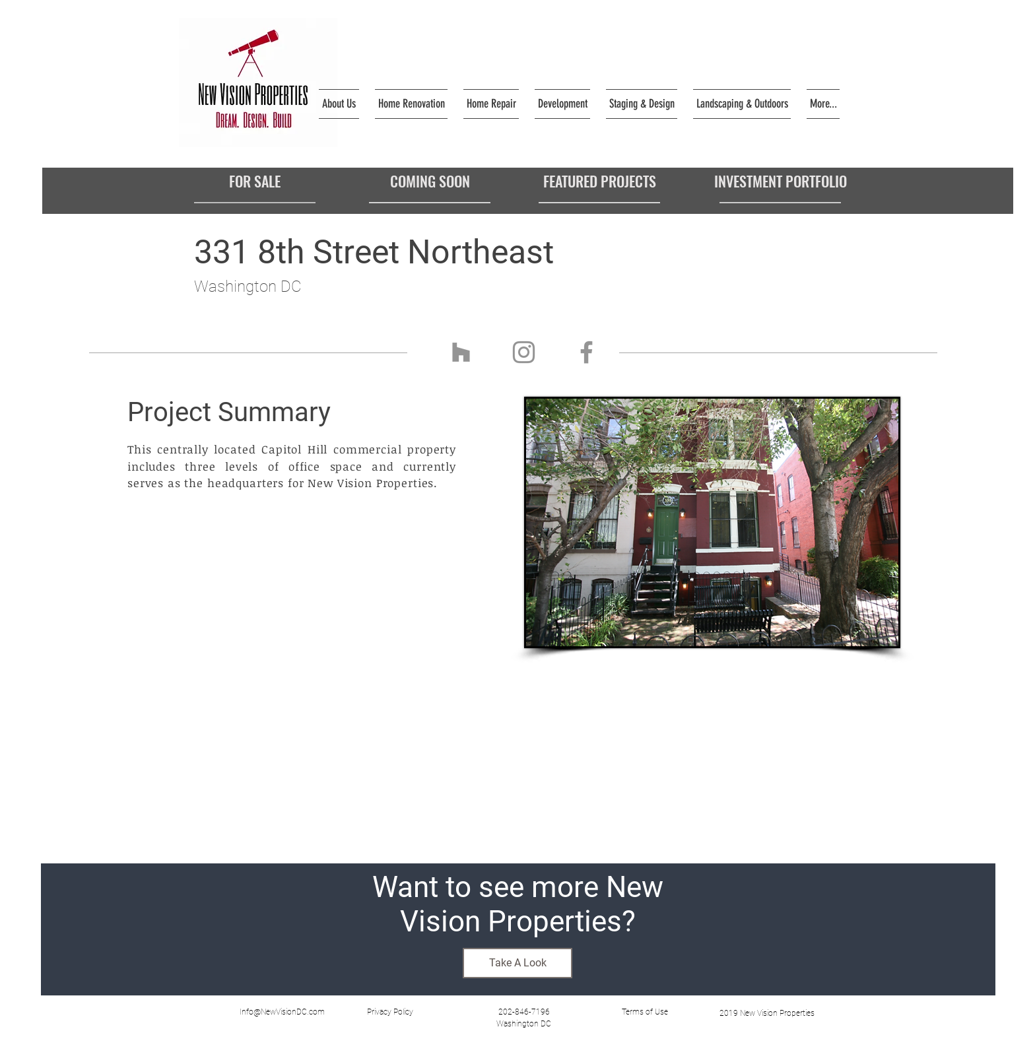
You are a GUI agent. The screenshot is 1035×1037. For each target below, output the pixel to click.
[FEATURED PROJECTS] (599, 181)
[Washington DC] (523, 1024)
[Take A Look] (517, 963)
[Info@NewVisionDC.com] (281, 1012)
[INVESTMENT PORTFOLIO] (780, 181)
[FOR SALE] (254, 181)
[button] (390, 1012)
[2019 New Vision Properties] (767, 1013)
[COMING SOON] (429, 181)
